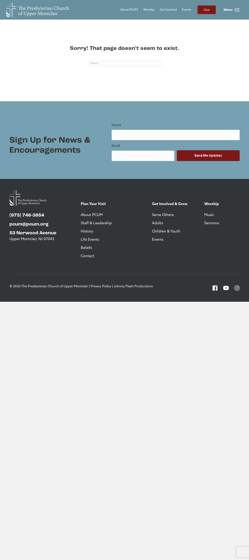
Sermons (211, 223)
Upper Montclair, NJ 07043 (31, 239)
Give (207, 10)
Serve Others (163, 215)
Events (186, 9)
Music (209, 215)
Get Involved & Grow (170, 204)
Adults (157, 223)
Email (116, 146)
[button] (215, 288)
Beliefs (86, 248)
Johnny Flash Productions (133, 286)
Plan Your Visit (93, 204)
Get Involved (168, 9)
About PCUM (129, 9)
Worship (149, 9)
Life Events (90, 240)
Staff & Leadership (96, 223)
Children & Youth (166, 231)
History (87, 231)
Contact (87, 256)
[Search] (124, 63)
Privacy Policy (101, 286)
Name (116, 125)
